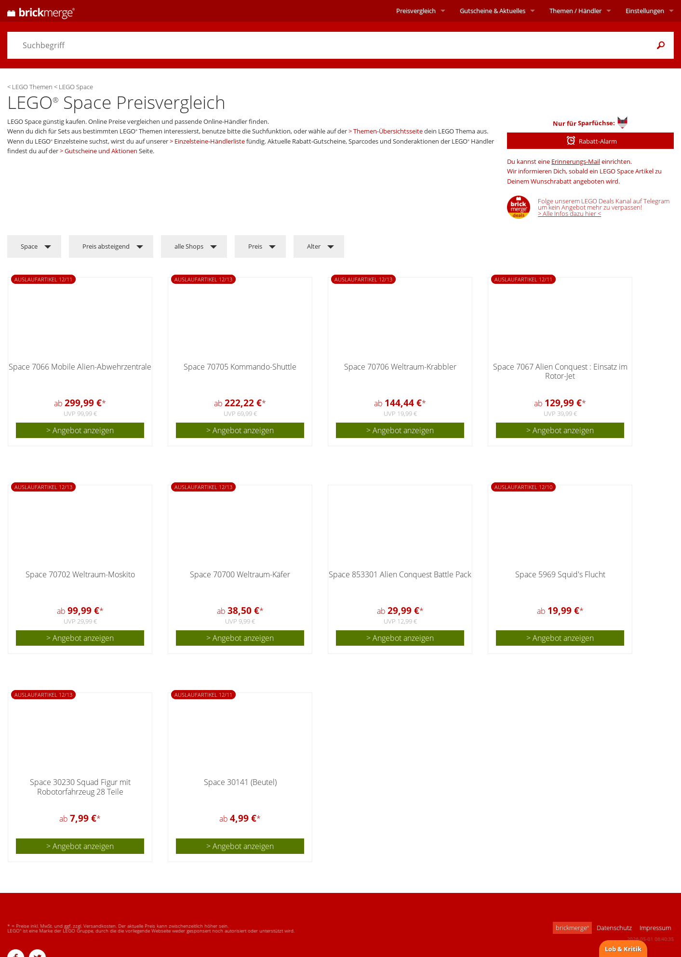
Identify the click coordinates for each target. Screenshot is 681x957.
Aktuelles (492, 10)
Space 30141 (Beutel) (240, 782)
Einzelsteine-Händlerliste (209, 141)
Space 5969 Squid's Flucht (560, 574)
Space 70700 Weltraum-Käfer (240, 574)
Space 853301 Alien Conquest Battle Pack (400, 574)
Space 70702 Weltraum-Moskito (80, 574)
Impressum (655, 927)
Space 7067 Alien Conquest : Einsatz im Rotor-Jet (560, 371)
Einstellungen (645, 10)
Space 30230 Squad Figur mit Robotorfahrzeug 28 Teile (80, 787)
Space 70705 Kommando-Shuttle (240, 366)
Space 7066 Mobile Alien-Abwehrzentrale (80, 366)
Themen (575, 10)
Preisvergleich (416, 10)
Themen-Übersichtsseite (388, 131)
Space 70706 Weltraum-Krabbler (400, 366)
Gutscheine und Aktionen (101, 150)
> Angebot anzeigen (80, 430)
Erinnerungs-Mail (575, 161)
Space (29, 246)
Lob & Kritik (623, 948)
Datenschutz (614, 927)
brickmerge (572, 927)
